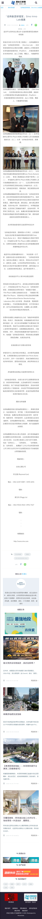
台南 (6, 887)
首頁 (1, 7)
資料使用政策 (33, 908)
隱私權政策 (23, 908)
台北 (6, 884)
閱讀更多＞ (35, 680)
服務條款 (15, 908)
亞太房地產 (18, 554)
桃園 (12, 884)
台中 (24, 884)
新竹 (18, 884)
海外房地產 (11, 7)
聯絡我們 (25, 910)
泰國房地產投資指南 (12, 714)
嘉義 (31, 884)
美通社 (23, 25)
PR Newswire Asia (21, 558)
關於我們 (7, 908)
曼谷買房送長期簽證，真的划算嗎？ (19, 663)
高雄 (12, 887)
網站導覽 (17, 910)
